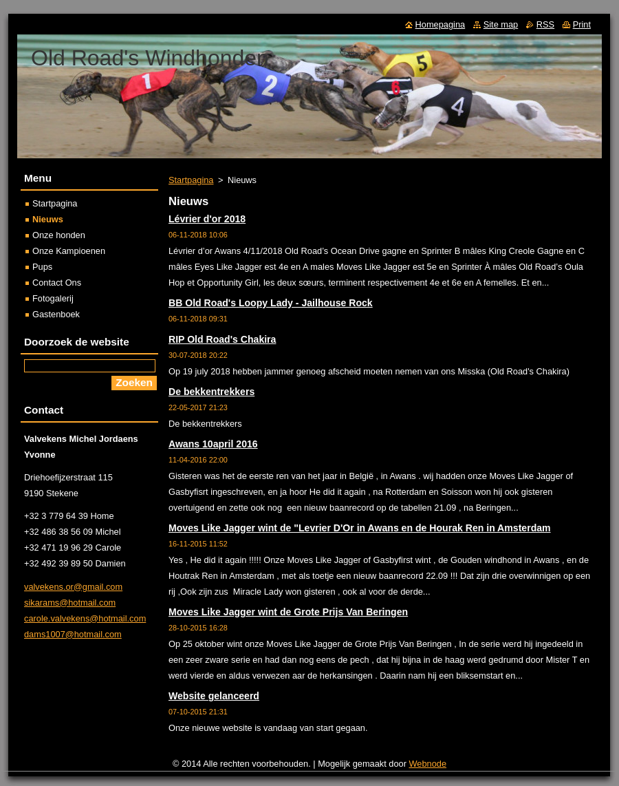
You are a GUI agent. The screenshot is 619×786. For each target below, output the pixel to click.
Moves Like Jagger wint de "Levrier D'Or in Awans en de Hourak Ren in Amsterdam (360, 527)
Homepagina (440, 24)
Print (582, 24)
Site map (501, 24)
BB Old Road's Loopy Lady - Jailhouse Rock (271, 302)
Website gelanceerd (214, 695)
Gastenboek (56, 314)
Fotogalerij (53, 298)
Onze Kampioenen (68, 251)
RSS (545, 24)
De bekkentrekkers (211, 391)
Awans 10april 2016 (213, 443)
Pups (42, 267)
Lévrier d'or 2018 (207, 218)
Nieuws (47, 219)
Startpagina (191, 180)
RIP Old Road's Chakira (222, 339)
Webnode (428, 763)
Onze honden (58, 235)
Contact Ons (56, 282)
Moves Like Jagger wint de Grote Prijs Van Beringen (288, 611)
